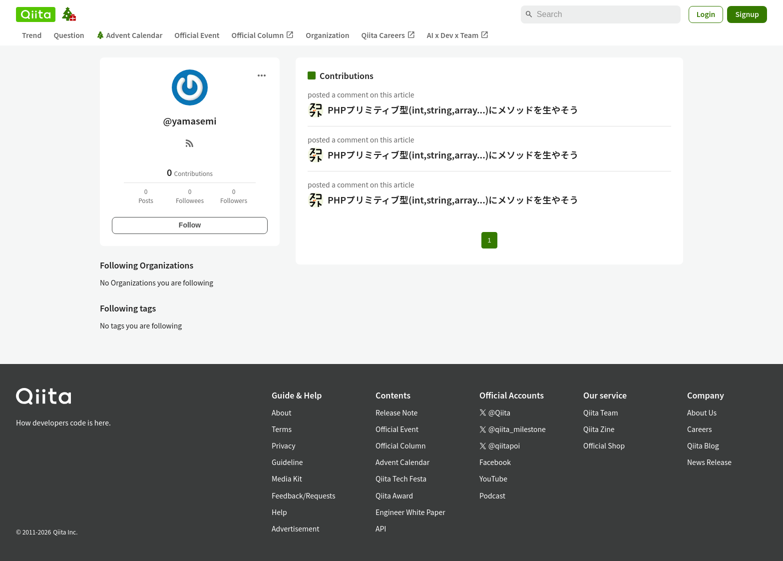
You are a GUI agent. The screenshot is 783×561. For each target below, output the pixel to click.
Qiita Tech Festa (401, 479)
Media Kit (287, 479)
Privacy (283, 445)
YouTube (493, 479)
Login (706, 14)
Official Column (263, 35)
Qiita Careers (388, 35)
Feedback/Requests (304, 495)
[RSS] (190, 143)
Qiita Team (600, 413)
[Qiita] (35, 14)
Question (68, 35)
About (281, 413)
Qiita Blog (703, 445)
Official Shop (604, 445)
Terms (282, 429)
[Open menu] (262, 76)
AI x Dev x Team (458, 35)
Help (279, 512)
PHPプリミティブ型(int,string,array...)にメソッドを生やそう (453, 109)
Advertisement (296, 529)
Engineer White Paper (410, 512)
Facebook (495, 462)
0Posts (145, 195)
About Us (702, 413)
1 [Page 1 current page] (489, 240)
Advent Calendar (129, 35)
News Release (709, 462)
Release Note (396, 413)
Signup (747, 14)
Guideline (287, 462)
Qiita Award (394, 495)
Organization (327, 35)
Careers (699, 429)
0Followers (233, 195)
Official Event (196, 35)
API (381, 529)
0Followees (190, 195)
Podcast (492, 495)
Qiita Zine (599, 429)
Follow (190, 225)
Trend (31, 35)
